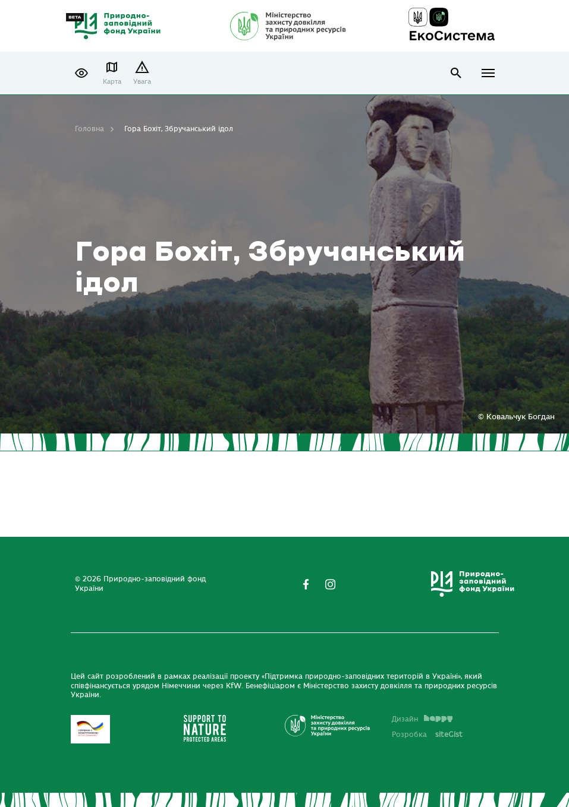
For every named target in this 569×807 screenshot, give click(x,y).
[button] (81, 73)
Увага (142, 82)
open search (456, 73)
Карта (112, 82)
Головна (89, 129)
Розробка (427, 734)
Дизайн (422, 719)
